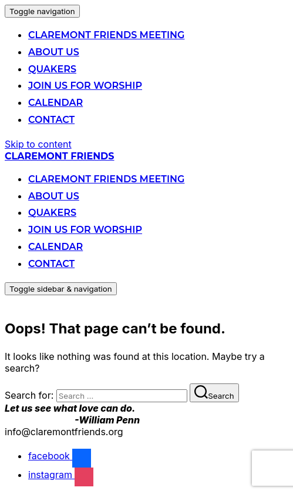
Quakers (52, 69)
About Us (53, 52)
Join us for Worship (85, 85)
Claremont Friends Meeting (106, 35)
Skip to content (38, 144)
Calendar (55, 102)
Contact (51, 119)
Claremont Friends (59, 156)
